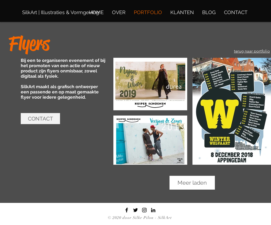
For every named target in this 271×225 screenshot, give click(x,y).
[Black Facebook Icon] (127, 210)
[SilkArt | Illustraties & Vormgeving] (60, 12)
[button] (40, 118)
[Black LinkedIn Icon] (153, 210)
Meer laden (192, 182)
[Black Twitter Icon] (135, 210)
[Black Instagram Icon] (144, 210)
